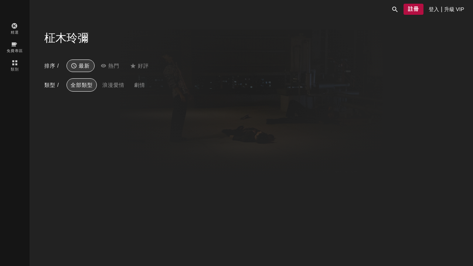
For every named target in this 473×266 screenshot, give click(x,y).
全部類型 (82, 85)
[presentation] (434, 9)
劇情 (139, 85)
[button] (395, 9)
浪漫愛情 (113, 85)
